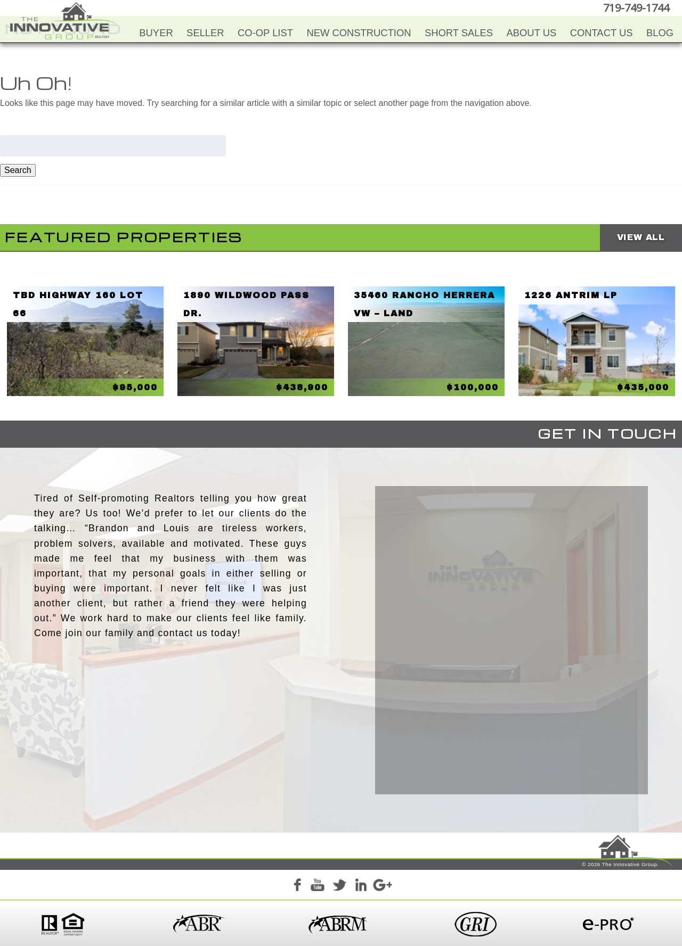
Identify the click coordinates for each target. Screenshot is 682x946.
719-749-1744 (636, 8)
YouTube (318, 886)
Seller (205, 32)
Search (17, 170)
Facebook (296, 886)
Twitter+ (339, 886)
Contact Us (601, 32)
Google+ (382, 886)
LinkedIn (360, 886)
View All (641, 237)
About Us (532, 32)
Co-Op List (265, 32)
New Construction (358, 32)
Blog (659, 32)
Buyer (156, 32)
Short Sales (459, 32)
